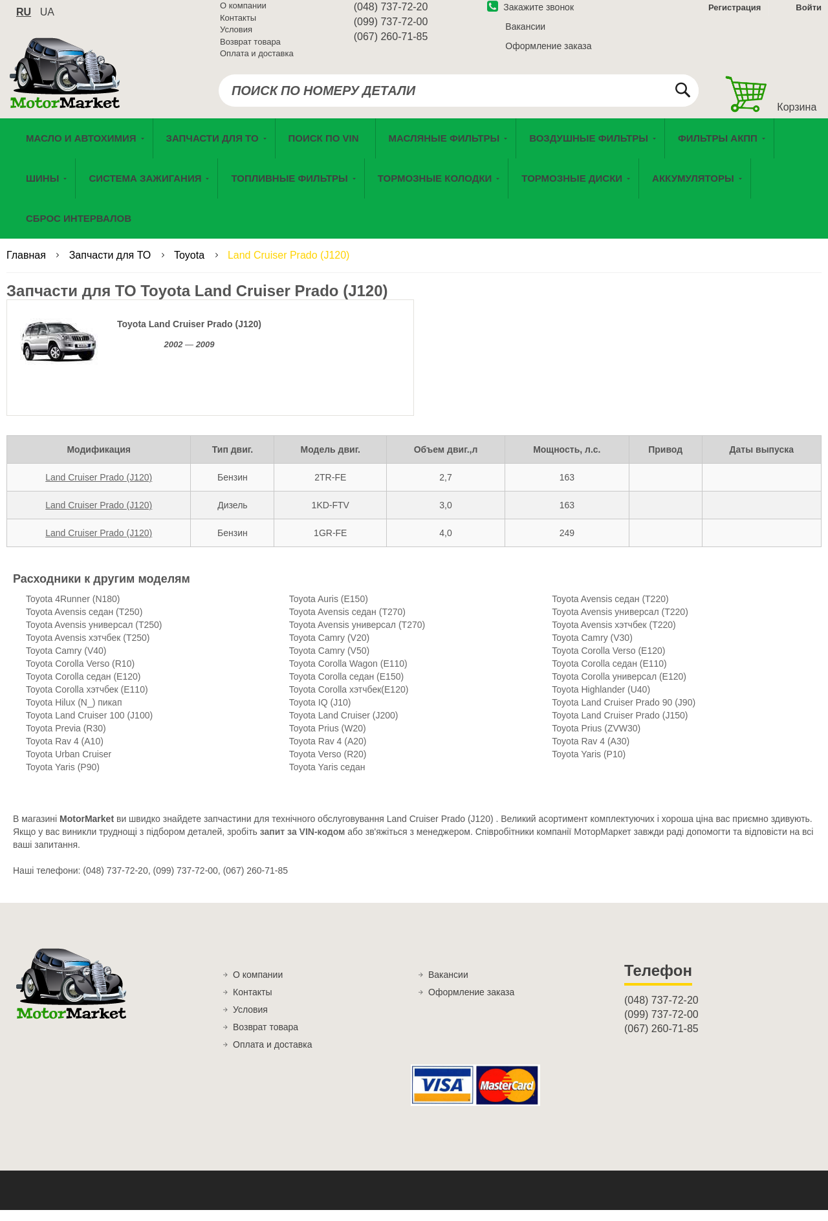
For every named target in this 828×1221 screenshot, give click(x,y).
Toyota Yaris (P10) (589, 765)
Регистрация (733, 15)
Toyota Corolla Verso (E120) (608, 661)
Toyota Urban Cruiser (68, 765)
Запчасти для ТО (111, 266)
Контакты (238, 25)
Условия (236, 37)
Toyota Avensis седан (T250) (84, 623)
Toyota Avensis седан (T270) (347, 623)
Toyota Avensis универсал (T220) (620, 623)
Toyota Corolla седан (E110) (609, 674)
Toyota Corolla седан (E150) (346, 687)
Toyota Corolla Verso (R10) (80, 674)
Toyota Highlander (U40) (601, 700)
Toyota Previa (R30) (66, 739)
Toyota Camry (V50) (329, 661)
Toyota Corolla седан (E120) (83, 687)
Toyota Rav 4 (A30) (590, 752)
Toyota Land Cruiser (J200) (343, 726)
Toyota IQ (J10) (320, 713)
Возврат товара (250, 49)
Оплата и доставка (257, 61)
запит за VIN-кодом (302, 842)
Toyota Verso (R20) (328, 765)
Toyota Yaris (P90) (63, 778)
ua (47, 19)
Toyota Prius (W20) (327, 739)
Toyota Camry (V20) (329, 648)
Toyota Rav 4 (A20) (328, 752)
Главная (27, 266)
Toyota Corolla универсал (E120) (619, 687)
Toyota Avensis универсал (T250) (94, 636)
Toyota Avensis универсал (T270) (357, 636)
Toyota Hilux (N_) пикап (74, 713)
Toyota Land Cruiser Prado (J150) (620, 726)
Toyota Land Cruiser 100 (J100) (89, 726)
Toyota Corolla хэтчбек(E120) (349, 700)
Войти (809, 15)
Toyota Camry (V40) (66, 661)
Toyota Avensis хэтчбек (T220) (613, 636)
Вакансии (525, 34)
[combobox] (459, 98)
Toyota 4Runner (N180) (73, 610)
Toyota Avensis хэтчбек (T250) (87, 648)
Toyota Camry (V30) (592, 648)
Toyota (191, 266)
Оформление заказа (548, 54)
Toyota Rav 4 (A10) (65, 752)
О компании (243, 13)
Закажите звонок (530, 15)
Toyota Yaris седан (327, 778)
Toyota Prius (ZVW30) (596, 739)
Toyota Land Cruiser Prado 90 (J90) (623, 713)
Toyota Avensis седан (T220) (610, 610)
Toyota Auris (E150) (328, 610)
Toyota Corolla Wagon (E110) (348, 674)
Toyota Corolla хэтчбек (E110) (87, 700)
